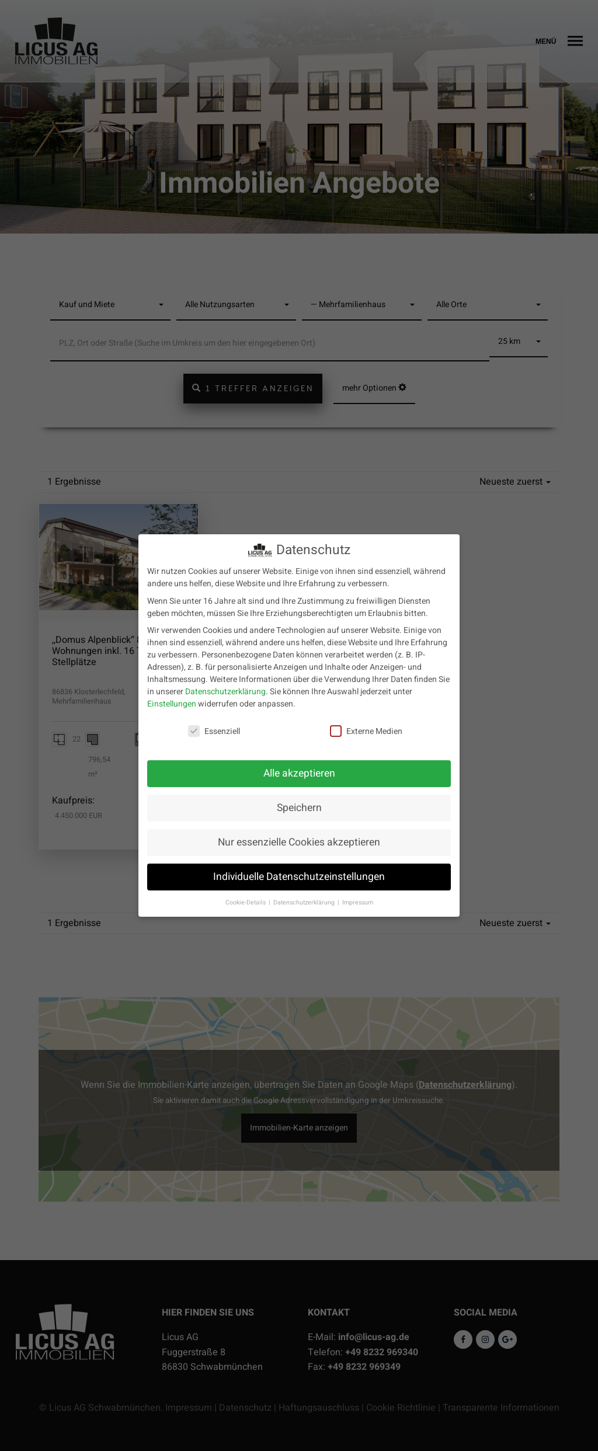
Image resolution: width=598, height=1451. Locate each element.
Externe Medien (366, 725)
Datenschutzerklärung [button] (304, 896)
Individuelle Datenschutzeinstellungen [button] (299, 870)
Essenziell (214, 725)
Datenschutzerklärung (225, 685)
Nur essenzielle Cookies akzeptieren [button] (299, 836)
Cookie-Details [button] (246, 896)
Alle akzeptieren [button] (299, 767)
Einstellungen (171, 697)
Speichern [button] (299, 801)
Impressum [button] (357, 896)
